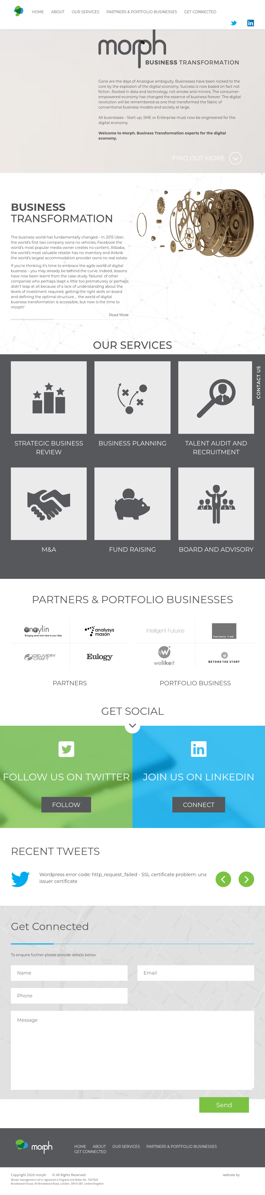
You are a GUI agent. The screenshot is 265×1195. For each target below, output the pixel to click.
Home (38, 12)
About (57, 12)
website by (231, 1174)
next (246, 879)
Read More (119, 315)
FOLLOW (66, 805)
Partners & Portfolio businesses (142, 12)
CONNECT (199, 805)
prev (223, 879)
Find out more (198, 158)
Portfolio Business (195, 683)
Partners (70, 683)
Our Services (85, 12)
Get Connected (200, 12)
